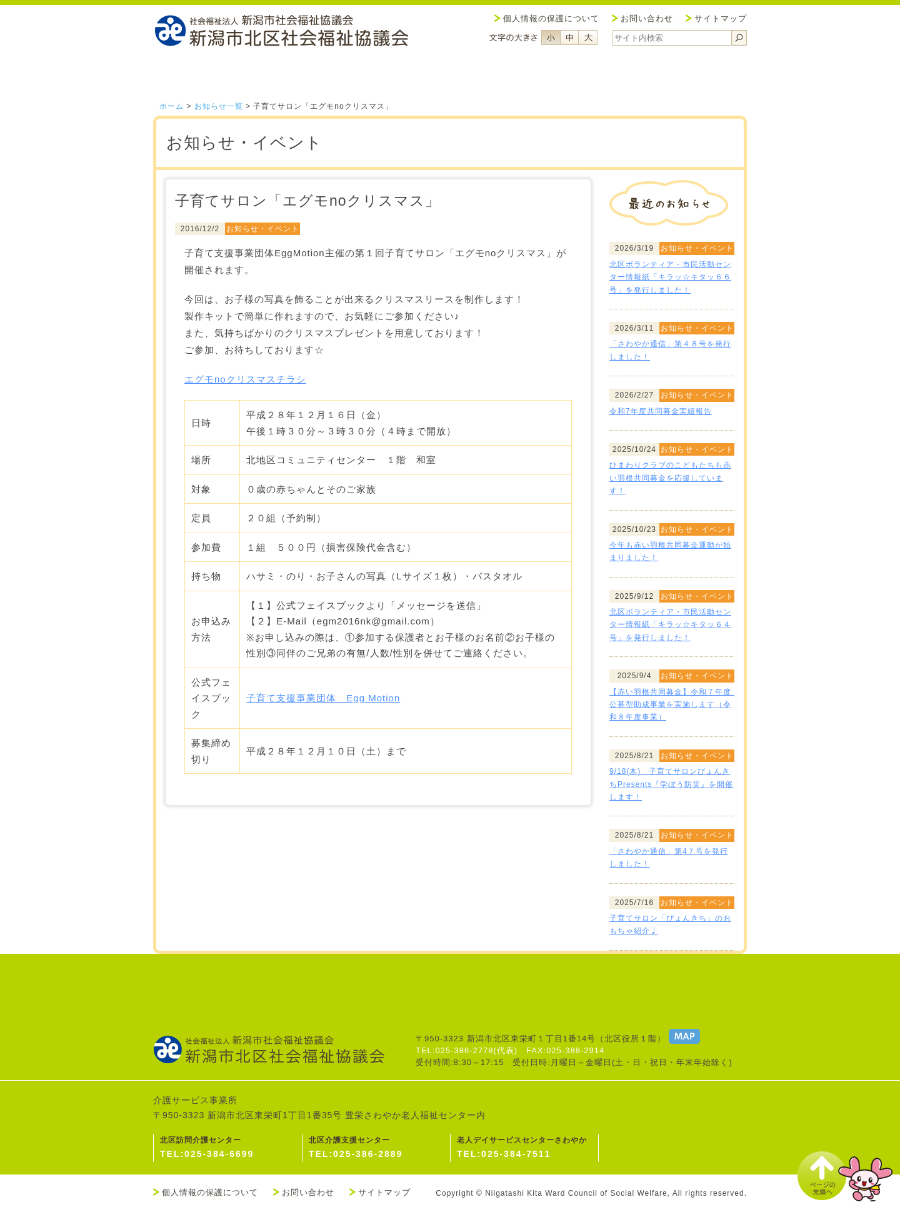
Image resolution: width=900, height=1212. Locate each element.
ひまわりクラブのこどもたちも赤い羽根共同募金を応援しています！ (670, 478)
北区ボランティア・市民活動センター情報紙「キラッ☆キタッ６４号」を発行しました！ (670, 625)
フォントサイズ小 (550, 37)
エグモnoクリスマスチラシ (245, 379)
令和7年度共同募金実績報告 (660, 411)
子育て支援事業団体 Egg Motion (323, 698)
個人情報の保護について (551, 18)
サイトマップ (720, 18)
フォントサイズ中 (569, 37)
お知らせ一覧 (218, 106)
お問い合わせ (647, 18)
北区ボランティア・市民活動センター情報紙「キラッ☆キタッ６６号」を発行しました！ (670, 277)
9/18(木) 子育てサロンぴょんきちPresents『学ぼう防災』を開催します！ (671, 784)
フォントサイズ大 (588, 37)
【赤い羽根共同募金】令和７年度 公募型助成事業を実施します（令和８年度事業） (674, 705)
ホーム (171, 106)
